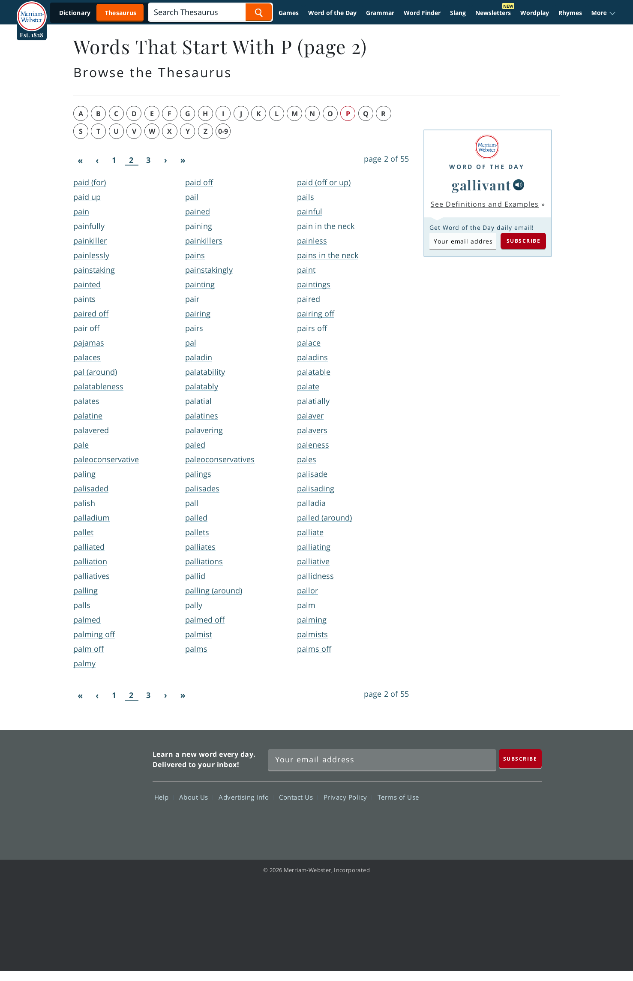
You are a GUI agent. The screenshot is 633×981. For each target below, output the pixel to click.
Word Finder (422, 13)
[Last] (183, 160)
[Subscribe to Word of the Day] (462, 241)
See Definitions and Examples (485, 204)
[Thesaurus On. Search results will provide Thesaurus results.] (98, 12)
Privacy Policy (348, 797)
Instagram (525, 822)
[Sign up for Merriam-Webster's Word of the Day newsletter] (382, 759)
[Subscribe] (520, 758)
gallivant (481, 185)
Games (289, 13)
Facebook (433, 822)
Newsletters (493, 13)
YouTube (494, 822)
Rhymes (570, 13)
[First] (80, 160)
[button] (604, 13)
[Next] (166, 160)
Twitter (464, 822)
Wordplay (534, 13)
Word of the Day (332, 13)
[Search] (210, 12)
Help (164, 797)
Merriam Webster (108, 789)
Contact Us (298, 797)
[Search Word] (259, 12)
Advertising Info (246, 797)
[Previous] (97, 160)
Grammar (380, 13)
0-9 (223, 131)
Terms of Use (398, 797)
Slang (458, 13)
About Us (196, 797)
